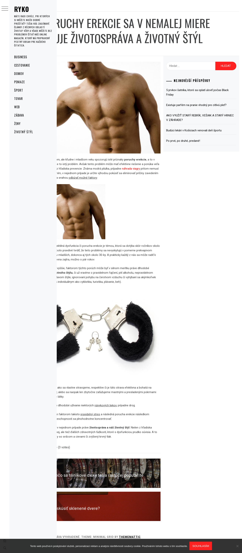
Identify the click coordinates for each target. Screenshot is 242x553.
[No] (237, 546)
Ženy (17, 123)
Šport (18, 90)
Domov (19, 73)
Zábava (19, 115)
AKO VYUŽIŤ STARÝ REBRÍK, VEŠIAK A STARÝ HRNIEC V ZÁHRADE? (203, 137)
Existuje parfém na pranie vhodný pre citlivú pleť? (206, 122)
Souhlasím (200, 546)
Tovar (18, 98)
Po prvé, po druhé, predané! (196, 160)
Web (17, 107)
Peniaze (19, 82)
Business (20, 57)
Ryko (21, 9)
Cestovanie (22, 65)
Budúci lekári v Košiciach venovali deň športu (207, 150)
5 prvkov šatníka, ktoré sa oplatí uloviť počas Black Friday (206, 107)
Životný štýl (23, 132)
